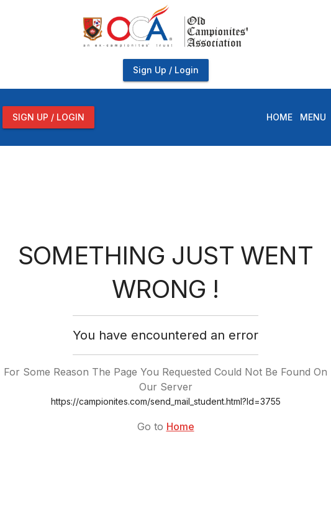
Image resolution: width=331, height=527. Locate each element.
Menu (313, 117)
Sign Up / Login (166, 70)
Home (279, 117)
